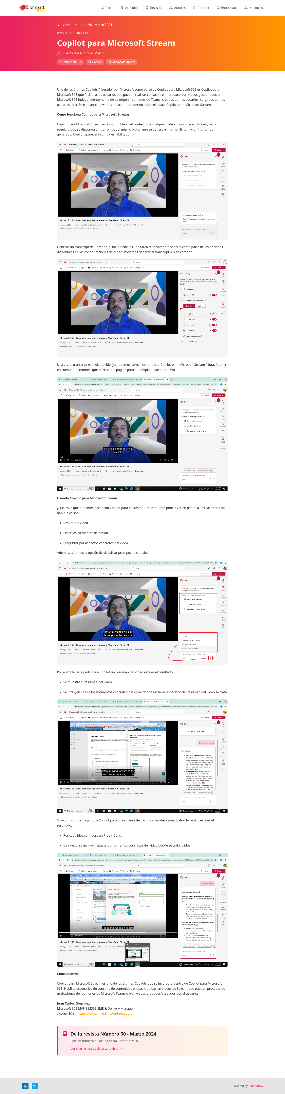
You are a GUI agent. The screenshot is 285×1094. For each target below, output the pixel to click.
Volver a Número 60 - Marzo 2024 (84, 25)
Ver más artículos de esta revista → (96, 1048)
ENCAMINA (255, 1086)
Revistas (62, 33)
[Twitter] (35, 1086)
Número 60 (80, 33)
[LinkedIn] (25, 1086)
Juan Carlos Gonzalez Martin (83, 53)
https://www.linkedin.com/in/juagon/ (105, 1013)
